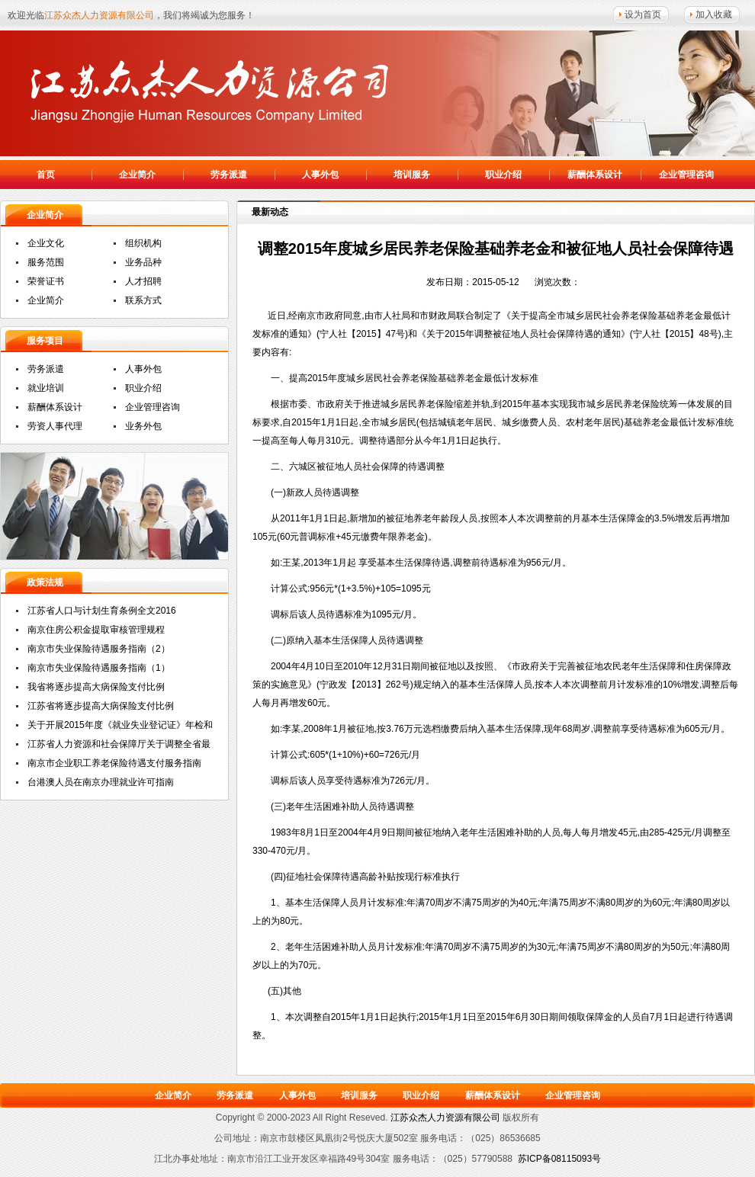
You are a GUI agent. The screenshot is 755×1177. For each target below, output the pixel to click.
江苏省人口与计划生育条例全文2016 (101, 610)
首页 (46, 174)
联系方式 (143, 300)
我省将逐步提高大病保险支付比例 (96, 687)
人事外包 (320, 174)
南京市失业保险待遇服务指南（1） (98, 667)
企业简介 (137, 174)
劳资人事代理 (54, 426)
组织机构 (143, 243)
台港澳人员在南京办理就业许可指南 (100, 782)
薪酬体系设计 (594, 174)
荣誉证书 (45, 281)
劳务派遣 (228, 174)
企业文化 (45, 243)
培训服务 (412, 174)
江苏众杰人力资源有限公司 (213, 91)
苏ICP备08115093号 (559, 1158)
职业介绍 (503, 174)
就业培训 (45, 388)
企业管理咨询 (686, 174)
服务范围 (45, 262)
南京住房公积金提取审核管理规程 (96, 629)
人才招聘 (143, 281)
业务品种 (143, 262)
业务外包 (143, 426)
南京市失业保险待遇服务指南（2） (98, 648)
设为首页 (643, 14)
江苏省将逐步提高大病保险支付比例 (100, 706)
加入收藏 (714, 14)
